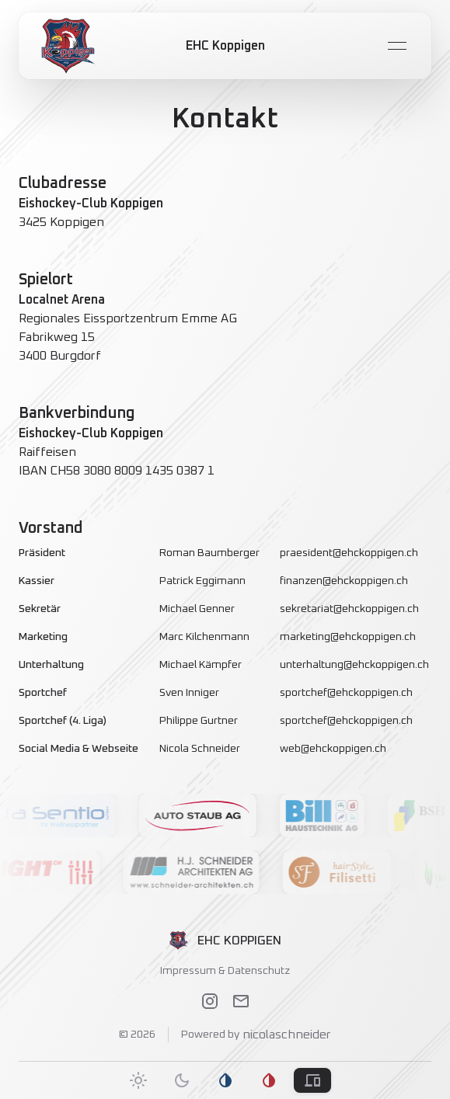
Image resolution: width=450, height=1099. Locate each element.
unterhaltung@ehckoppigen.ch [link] (354, 664)
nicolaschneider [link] (285, 1034)
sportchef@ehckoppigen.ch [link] (346, 692)
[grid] (225, 651)
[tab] (138, 1080)
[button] (208, 815)
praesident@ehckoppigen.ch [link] (349, 553)
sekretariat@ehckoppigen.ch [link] (349, 608)
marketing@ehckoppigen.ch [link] (348, 636)
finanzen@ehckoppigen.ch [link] (344, 581)
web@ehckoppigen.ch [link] (333, 748)
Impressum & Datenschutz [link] (225, 970)
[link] (68, 46)
